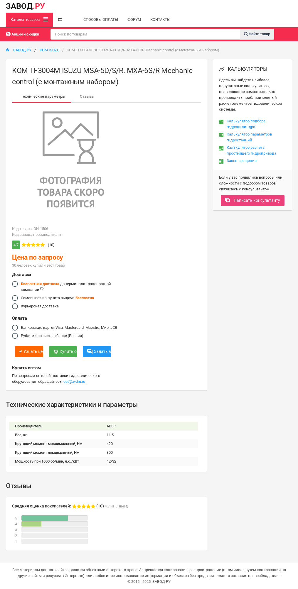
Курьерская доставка (40, 306)
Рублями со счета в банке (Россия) (52, 336)
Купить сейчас (65, 351)
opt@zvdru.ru (74, 381)
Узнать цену (31, 351)
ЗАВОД (25, 6)
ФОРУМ (134, 19)
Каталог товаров (29, 19)
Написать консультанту (252, 200)
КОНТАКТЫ (160, 19)
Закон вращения (242, 160)
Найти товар (257, 34)
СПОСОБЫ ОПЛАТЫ (100, 19)
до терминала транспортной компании (66, 286)
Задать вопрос (99, 351)
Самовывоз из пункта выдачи (57, 298)
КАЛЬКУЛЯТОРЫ (243, 69)
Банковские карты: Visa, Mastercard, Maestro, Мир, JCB (69, 328)
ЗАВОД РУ (18, 50)
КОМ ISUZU (49, 50)
